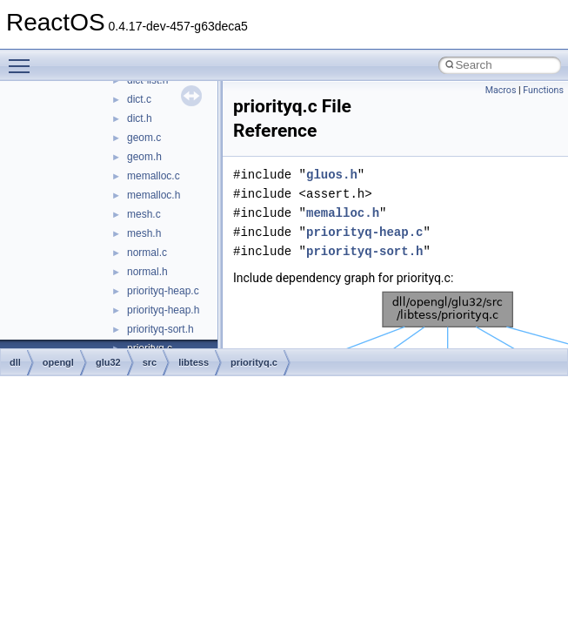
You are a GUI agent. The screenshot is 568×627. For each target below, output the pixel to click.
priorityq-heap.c (163, 291)
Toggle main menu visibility (23, 58)
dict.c (139, 99)
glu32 (108, 362)
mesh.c (144, 214)
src (150, 362)
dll (15, 362)
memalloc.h (153, 195)
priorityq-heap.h (163, 310)
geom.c (144, 137)
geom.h (144, 157)
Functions (543, 90)
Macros (501, 90)
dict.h (139, 118)
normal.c (147, 252)
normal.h (147, 272)
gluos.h (332, 174)
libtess (193, 362)
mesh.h (144, 233)
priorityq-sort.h (160, 329)
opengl (58, 362)
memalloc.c (153, 176)
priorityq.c (254, 362)
